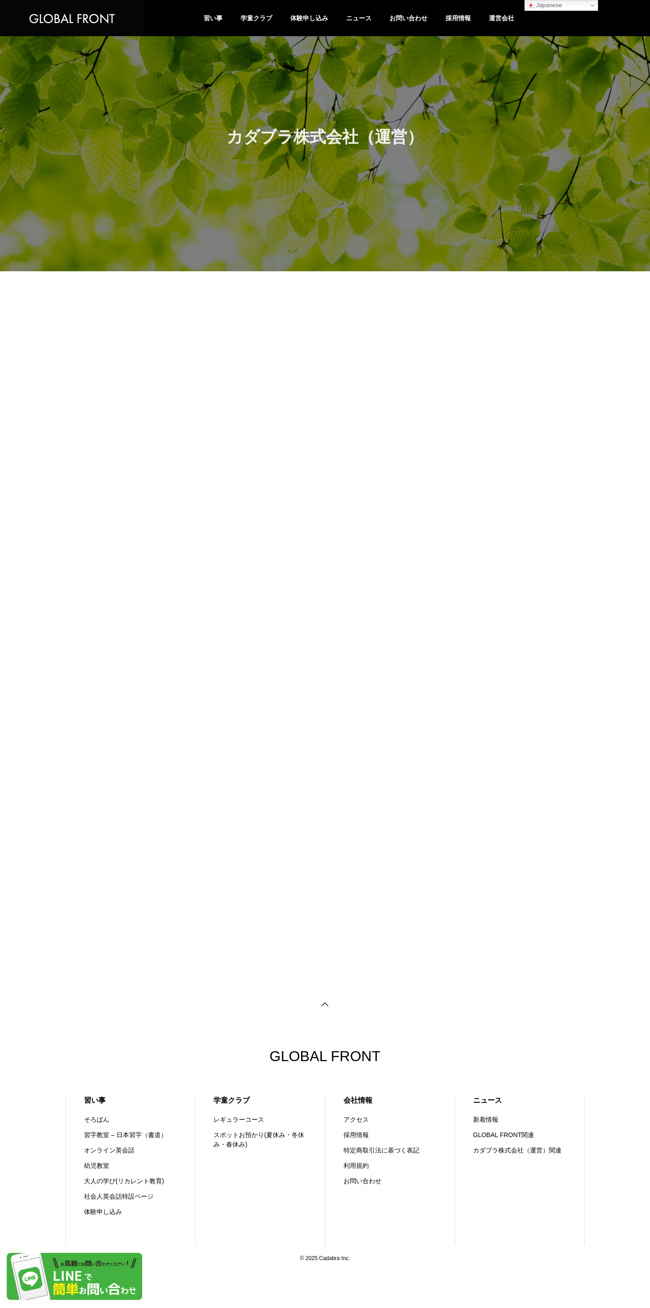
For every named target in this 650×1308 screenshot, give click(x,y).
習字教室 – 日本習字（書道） (125, 1134)
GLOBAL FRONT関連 (503, 1134)
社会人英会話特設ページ (118, 1196)
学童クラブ (256, 18)
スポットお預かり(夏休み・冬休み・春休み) (259, 1139)
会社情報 (358, 1100)
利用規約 (356, 1165)
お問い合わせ (408, 18)
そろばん (96, 1119)
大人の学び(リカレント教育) (124, 1181)
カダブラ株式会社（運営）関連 (517, 1150)
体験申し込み (309, 18)
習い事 (213, 18)
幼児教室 (96, 1165)
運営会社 (501, 18)
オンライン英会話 (109, 1150)
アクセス (356, 1119)
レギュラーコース (239, 1119)
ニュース (358, 18)
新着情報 (485, 1119)
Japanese (544, 5)
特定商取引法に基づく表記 (381, 1150)
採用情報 (458, 18)
